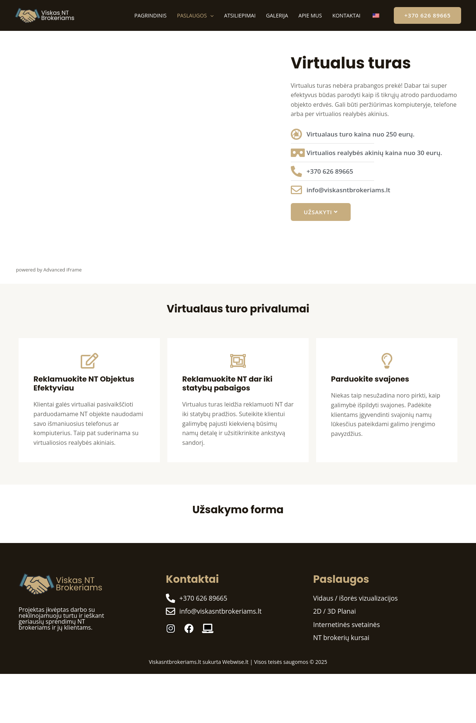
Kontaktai (346, 15)
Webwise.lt (235, 662)
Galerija (277, 15)
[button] (427, 15)
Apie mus (310, 15)
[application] (210, 15)
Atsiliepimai (239, 15)
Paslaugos (195, 15)
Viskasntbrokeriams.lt (175, 662)
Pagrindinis (150, 15)
